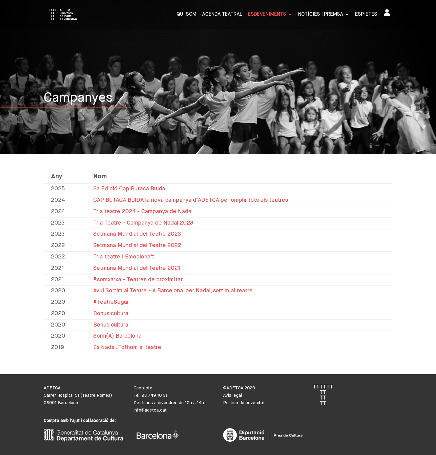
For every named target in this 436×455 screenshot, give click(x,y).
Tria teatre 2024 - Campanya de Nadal (143, 211)
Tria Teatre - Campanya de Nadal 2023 (143, 223)
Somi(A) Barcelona (117, 336)
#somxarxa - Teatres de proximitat (138, 279)
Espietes (366, 14)
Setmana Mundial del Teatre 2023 (137, 234)
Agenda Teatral (222, 14)
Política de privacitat (244, 403)
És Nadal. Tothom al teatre (127, 347)
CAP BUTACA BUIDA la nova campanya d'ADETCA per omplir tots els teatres (190, 200)
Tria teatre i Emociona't (123, 257)
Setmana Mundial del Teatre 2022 (137, 245)
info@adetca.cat (150, 410)
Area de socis (387, 12)
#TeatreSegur (111, 302)
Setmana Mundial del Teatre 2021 (136, 268)
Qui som (186, 14)
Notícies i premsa (320, 14)
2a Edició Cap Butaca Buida (129, 189)
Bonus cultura (110, 313)
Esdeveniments (267, 14)
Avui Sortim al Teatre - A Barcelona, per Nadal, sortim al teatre (173, 291)
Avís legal (232, 395)
